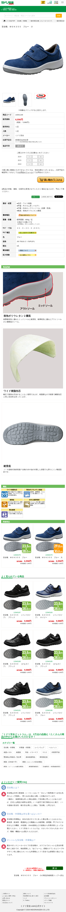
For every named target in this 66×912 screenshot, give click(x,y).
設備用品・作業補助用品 (51, 767)
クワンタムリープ (55, 848)
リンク (25, 898)
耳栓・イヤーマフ (31, 752)
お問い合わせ (6, 898)
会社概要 (46, 896)
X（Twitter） (26, 900)
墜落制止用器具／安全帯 (12, 757)
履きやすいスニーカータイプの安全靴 (21, 845)
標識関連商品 (33, 767)
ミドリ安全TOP (9, 21)
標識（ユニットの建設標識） (14, 767)
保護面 (18, 752)
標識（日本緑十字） (11, 762)
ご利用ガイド (6, 893)
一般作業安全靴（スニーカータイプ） (41, 21)
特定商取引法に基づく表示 (30, 896)
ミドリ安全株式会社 (49, 893)
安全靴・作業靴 (22, 21)
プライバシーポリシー (50, 898)
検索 (58, 16)
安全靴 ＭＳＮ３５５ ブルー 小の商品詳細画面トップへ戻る (39, 875)
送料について (27, 893)
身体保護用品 (30, 757)
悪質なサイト (6, 900)
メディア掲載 (48, 900)
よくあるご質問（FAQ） (9, 896)
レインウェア (39, 747)
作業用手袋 (56, 752)
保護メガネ (8, 752)
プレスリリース (48, 902)
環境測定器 (44, 757)
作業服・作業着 (24, 747)
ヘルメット (53, 747)
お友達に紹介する (47, 197)
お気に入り (35, 197)
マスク (44, 752)
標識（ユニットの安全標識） (32, 762)
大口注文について (7, 902)
